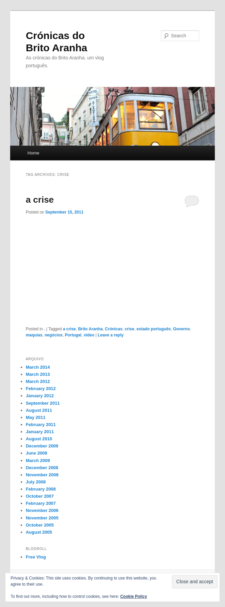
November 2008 (42, 474)
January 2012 (40, 395)
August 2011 (39, 410)
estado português (153, 329)
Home (33, 152)
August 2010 (39, 438)
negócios (54, 335)
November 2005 (42, 517)
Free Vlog (36, 556)
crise (129, 329)
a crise (40, 200)
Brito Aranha (90, 329)
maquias (34, 335)
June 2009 (36, 453)
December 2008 (42, 467)
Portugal (73, 335)
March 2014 (38, 367)
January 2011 (40, 431)
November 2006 (42, 510)
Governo (181, 329)
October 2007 (40, 496)
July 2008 (36, 481)
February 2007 (41, 503)
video (89, 335)
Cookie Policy (133, 596)
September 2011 (43, 403)
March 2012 (38, 381)
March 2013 (38, 374)
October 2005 (40, 525)
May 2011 (36, 417)
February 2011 (41, 424)
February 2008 (41, 489)
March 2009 (38, 460)
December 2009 (42, 445)
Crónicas (113, 329)
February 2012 (41, 388)
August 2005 (39, 532)
